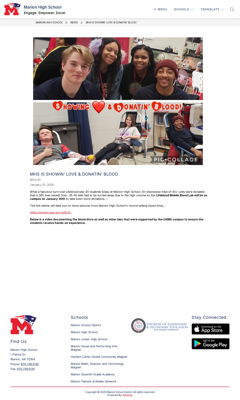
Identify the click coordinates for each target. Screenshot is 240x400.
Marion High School (49, 22)
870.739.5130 (30, 364)
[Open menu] (160, 9)
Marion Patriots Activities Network (93, 381)
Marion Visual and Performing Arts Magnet (94, 347)
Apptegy (128, 394)
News (74, 22)
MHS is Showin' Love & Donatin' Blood (111, 22)
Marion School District (86, 325)
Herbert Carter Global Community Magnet (99, 357)
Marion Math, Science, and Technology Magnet (97, 365)
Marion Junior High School (89, 339)
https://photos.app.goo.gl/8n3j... (51, 212)
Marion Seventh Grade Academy (93, 374)
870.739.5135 (26, 369)
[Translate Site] (212, 9)
